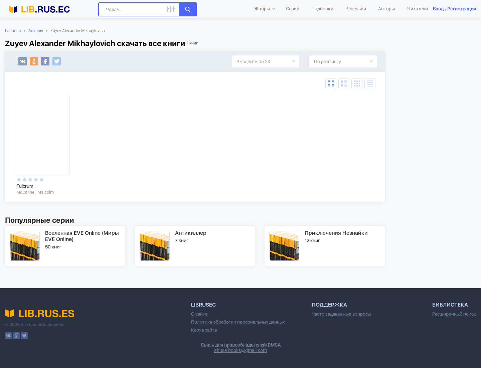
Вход (438, 8)
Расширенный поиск (454, 314)
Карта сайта (204, 330)
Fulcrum (24, 186)
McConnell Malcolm (35, 192)
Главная (13, 30)
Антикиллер (190, 233)
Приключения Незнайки (336, 233)
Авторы (35, 30)
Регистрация (461, 8)
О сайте (199, 314)
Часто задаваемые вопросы (341, 314)
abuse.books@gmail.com (240, 350)
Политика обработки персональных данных (238, 322)
